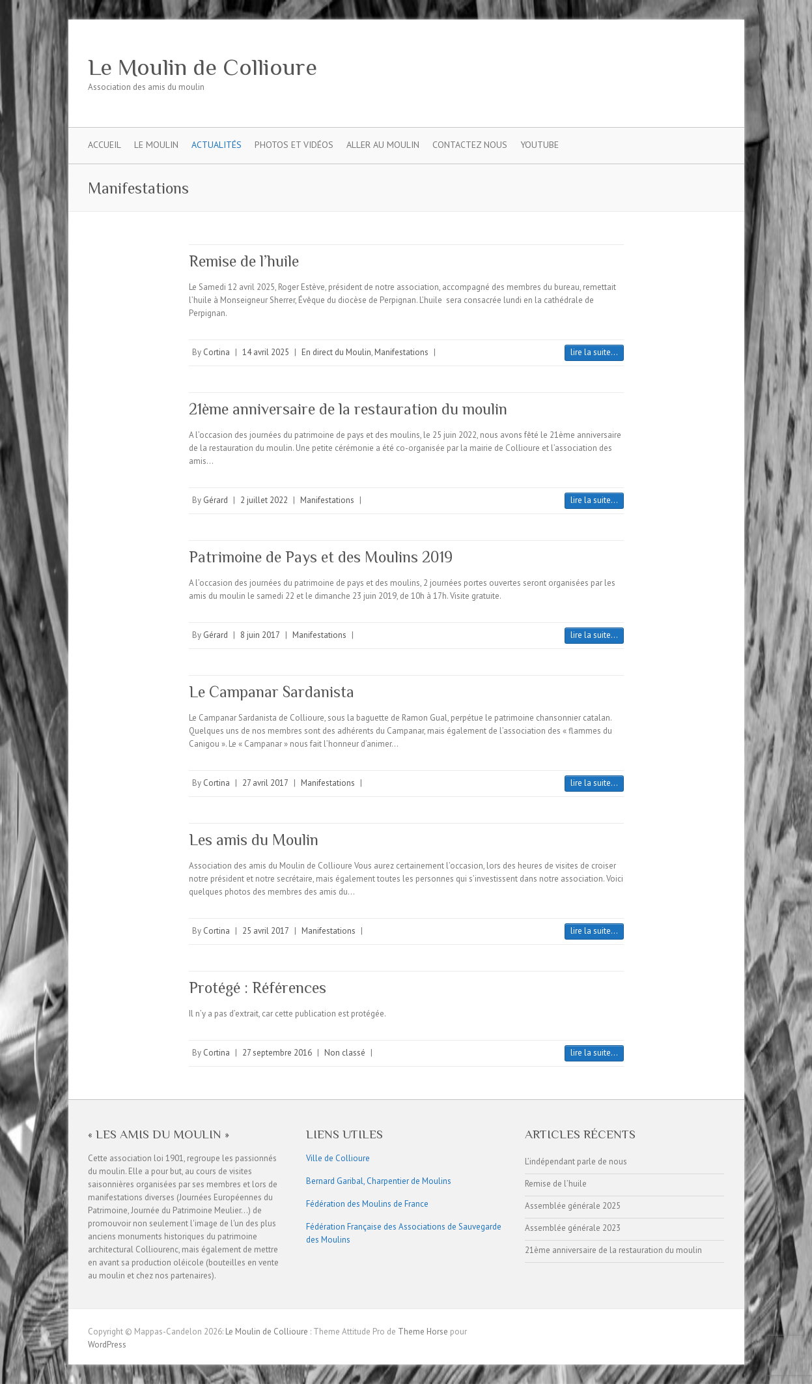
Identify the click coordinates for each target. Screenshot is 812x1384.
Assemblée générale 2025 (573, 1205)
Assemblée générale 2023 (573, 1227)
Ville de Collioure (338, 1158)
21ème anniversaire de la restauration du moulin (348, 409)
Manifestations (401, 352)
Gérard (215, 500)
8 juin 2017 (260, 635)
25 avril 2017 (265, 930)
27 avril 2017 (265, 782)
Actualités (216, 145)
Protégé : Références (257, 987)
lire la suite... (594, 352)
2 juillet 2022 (264, 500)
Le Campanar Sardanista (271, 691)
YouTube (539, 145)
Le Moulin (156, 145)
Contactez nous (469, 145)
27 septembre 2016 (277, 1052)
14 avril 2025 (265, 352)
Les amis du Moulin (253, 839)
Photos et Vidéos (294, 145)
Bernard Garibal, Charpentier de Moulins (378, 1181)
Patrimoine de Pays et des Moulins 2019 (321, 557)
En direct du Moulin (336, 352)
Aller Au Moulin (382, 145)
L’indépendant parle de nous (576, 1161)
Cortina (216, 352)
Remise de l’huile (244, 261)
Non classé (344, 1052)
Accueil (104, 145)
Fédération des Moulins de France (367, 1203)
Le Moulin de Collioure (202, 67)
